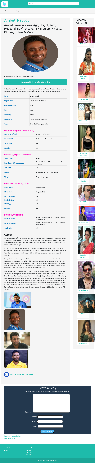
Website (34, 426)
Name (34, 417)
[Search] (53, 3)
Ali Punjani (83, 202)
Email (34, 421)
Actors (6, 11)
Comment (28, 412)
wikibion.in (53, 460)
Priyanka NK (83, 343)
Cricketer (30, 374)
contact (6, 450)
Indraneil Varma (83, 290)
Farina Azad (83, 121)
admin (12, 374)
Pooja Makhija (83, 99)
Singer (18, 11)
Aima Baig (83, 44)
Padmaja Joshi (83, 222)
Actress (11, 11)
